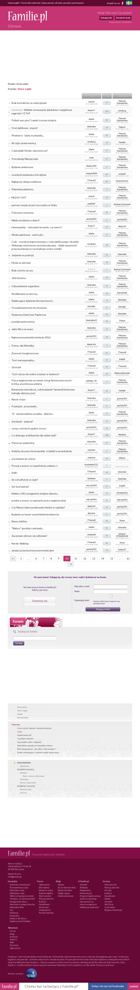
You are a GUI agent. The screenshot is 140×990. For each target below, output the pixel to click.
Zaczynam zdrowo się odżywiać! (29, 535)
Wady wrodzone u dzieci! (26, 220)
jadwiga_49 (91, 381)
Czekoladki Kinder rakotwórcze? (30, 150)
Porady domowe (46, 913)
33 (107, 353)
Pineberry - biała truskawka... (28, 135)
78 (107, 521)
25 (107, 227)
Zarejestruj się (123, 17)
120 (106, 111)
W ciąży (108, 890)
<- (13, 558)
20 (107, 135)
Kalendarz (14, 915)
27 (107, 421)
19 (107, 102)
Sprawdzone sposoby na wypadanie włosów (35, 745)
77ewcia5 (91, 180)
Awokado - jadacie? (22, 421)
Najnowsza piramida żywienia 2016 (31, 337)
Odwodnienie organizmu (25, 286)
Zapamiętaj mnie (81, 600)
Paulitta (122, 142)
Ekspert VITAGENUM (122, 535)
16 (107, 428)
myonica (91, 450)
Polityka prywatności (89, 907)
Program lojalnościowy (90, 896)
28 (107, 120)
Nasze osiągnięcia (88, 904)
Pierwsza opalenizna (23, 442)
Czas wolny (110, 907)
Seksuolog (24, 779)
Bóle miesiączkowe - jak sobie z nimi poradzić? (36, 749)
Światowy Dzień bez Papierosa (29, 314)
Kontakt (83, 884)
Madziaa (122, 434)
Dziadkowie (44, 904)
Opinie (61, 884)
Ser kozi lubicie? (20, 486)
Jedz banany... (19, 277)
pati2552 (91, 204)
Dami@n (91, 306)
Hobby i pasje (64, 893)
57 (107, 443)
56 (107, 286)
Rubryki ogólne (46, 893)
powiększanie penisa (23, 321)
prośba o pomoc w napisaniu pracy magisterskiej (39, 500)
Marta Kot (91, 344)
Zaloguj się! (106, 17)
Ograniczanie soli (24, 735)
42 (107, 458)
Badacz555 (91, 166)
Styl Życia (109, 904)
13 (93, 558)
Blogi (12, 934)
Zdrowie (23, 793)
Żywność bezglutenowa (25, 353)
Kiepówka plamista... (23, 189)
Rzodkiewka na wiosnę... (25, 293)
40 (107, 174)
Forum (11, 83)
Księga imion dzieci (18, 901)
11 (107, 150)
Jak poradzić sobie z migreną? (29, 742)
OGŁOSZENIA (24, 763)
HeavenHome (122, 181)
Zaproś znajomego (88, 898)
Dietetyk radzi (25, 789)
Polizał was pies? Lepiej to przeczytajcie (34, 120)
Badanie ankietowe (22, 167)
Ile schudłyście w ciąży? (25, 479)
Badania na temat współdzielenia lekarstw (35, 514)
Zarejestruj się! (40, 601)
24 (107, 212)
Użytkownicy (45, 910)
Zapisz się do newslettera (120, 22)
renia (91, 158)
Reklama (84, 887)
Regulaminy (85, 890)
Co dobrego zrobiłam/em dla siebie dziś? (34, 435)
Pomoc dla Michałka (23, 345)
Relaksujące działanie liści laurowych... (33, 300)
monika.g (122, 111)
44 (107, 472)
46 (107, 321)
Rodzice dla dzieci (18, 918)
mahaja (122, 390)
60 (107, 535)
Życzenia (14, 945)
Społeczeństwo (65, 890)
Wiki (12, 942)
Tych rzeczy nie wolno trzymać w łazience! (35, 374)
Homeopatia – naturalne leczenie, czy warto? (37, 227)
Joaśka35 (91, 534)
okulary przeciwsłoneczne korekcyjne (33, 550)
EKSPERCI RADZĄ (25, 769)
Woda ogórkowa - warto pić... (28, 234)
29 (107, 127)
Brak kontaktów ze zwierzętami (29, 102)
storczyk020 (91, 485)
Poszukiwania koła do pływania (29, 307)
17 (107, 234)
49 (107, 374)
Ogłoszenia (24, 766)
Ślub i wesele (45, 896)
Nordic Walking (20, 543)
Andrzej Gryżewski (122, 204)
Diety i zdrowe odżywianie (33, 776)
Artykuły (14, 936)
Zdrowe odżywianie (28, 783)
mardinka (91, 244)
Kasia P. (91, 110)
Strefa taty (44, 907)
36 (107, 255)
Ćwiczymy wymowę (22, 212)
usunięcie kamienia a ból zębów (29, 174)
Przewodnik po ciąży (19, 887)
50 (107, 528)
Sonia (122, 520)
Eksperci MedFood (113, 910)
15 (111, 558)
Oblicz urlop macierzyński (22, 896)
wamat (91, 102)
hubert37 (122, 549)
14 (107, 197)
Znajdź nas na (116, 3)
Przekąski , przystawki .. (25, 406)
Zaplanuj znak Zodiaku (20, 921)
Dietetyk (23, 773)
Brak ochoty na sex (22, 270)
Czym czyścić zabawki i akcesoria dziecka (34, 728)
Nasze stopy (19, 399)
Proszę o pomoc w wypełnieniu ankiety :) (35, 465)
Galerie (13, 939)
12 (107, 158)
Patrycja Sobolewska (122, 102)
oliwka (91, 119)
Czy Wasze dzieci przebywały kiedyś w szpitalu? (38, 507)
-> (71, 564)
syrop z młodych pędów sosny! (29, 428)
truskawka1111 (91, 464)
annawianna (122, 493)
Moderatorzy (86, 893)
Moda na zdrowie (21, 262)
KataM (122, 359)
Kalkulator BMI (17, 907)
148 (106, 435)
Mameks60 (122, 293)
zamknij (133, 986)
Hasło (77, 591)
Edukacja (14, 913)
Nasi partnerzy (87, 901)
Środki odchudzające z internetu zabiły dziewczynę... (38, 752)
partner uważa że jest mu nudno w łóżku (34, 205)
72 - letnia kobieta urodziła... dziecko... (33, 413)
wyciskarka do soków (23, 458)
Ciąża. (19, 731)
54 (107, 277)
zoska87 (122, 174)
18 (107, 245)
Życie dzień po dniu (67, 887)
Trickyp (122, 321)
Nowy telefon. (20, 521)
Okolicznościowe (65, 896)
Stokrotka (91, 126)
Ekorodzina (44, 887)
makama (91, 458)
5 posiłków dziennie (25, 738)
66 (107, 181)
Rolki (14, 472)
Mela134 (122, 226)
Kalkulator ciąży (17, 893)
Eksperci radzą (46, 890)
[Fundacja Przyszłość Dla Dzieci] (30, 973)
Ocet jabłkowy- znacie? (25, 127)
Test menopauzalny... (23, 360)
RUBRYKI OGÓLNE (26, 786)
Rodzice (42, 901)
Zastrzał (16, 367)
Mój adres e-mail (81, 586)
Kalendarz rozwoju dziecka (22, 904)
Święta (108, 898)
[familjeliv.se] (129, 3)
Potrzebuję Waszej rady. (25, 158)
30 (107, 391)
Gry (11, 910)
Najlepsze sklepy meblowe (26, 181)
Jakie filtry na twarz (22, 329)
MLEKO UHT (19, 197)
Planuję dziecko (46, 898)
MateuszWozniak (122, 373)
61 (107, 486)
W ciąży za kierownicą (24, 143)
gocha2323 (91, 219)
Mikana (122, 458)
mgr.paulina (91, 499)
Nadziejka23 (91, 320)
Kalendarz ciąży (17, 890)
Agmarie (91, 513)
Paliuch (122, 127)
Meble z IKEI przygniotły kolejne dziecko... (35, 493)
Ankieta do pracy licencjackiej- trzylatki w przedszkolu (42, 451)
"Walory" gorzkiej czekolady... (28, 528)
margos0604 (91, 173)
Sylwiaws (91, 478)
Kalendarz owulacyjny (20, 884)
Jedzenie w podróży (23, 255)
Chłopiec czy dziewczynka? (22, 898)
